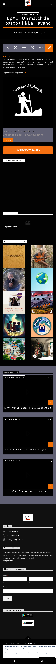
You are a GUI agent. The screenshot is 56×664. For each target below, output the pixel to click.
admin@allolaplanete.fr (15, 540)
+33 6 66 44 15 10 (13, 535)
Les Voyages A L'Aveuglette (28, 14)
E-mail (6, 587)
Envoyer (7, 598)
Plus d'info (8, 140)
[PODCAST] (7, 56)
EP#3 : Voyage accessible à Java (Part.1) (28, 449)
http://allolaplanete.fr (14, 531)
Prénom (5, 583)
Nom (5, 575)
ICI (25, 73)
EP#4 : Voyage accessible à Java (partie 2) (28, 407)
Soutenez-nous (28, 150)
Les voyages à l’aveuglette (18, 130)
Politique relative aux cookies (13, 655)
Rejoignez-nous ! (9, 561)
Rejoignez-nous (10, 213)
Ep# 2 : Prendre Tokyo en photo (28, 491)
